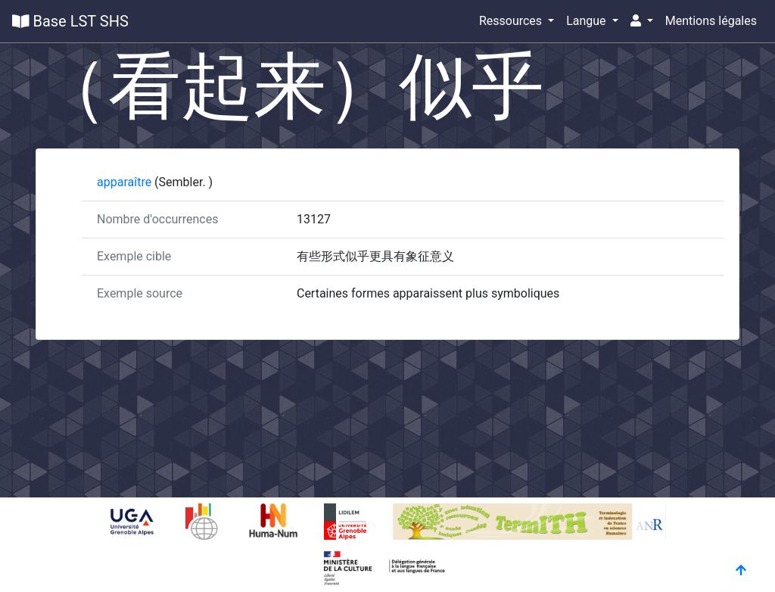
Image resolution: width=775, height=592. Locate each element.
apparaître (125, 182)
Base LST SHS (70, 21)
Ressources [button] (512, 21)
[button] (641, 21)
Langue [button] (587, 21)
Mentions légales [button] (711, 21)
